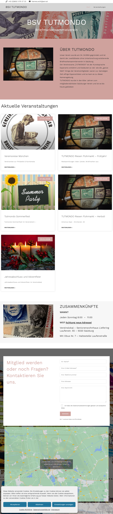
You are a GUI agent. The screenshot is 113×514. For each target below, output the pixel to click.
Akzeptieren (15, 505)
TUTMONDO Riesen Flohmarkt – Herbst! (83, 216)
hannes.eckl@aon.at (38, 1)
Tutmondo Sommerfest (17, 216)
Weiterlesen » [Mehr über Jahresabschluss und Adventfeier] (9, 288)
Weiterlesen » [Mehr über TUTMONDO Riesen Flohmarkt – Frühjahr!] (66, 167)
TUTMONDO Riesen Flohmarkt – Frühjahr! (84, 156)
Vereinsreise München (16, 156)
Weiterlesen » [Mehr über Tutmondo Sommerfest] (9, 227)
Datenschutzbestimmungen (81, 405)
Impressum (55, 509)
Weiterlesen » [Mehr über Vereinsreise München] (9, 167)
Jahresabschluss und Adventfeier (22, 276)
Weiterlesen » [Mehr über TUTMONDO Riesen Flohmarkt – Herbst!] (66, 227)
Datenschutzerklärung (41, 509)
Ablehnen (39, 505)
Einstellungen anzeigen (63, 505)
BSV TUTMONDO (16, 7)
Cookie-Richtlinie (25, 509)
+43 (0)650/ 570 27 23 (16, 1)
